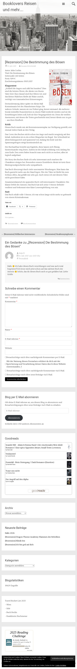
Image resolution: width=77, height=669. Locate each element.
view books (29, 650)
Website (8, 348)
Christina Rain (11, 473)
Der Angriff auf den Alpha (17, 479)
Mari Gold (9, 450)
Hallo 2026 (10, 533)
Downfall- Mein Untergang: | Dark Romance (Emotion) (30, 462)
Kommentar (11, 301)
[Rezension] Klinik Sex (15, 541)
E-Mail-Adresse (12, 339)
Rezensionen (13, 224)
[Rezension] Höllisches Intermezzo (18, 234)
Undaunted (11, 454)
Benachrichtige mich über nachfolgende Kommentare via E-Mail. (36, 371)
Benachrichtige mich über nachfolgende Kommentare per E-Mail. (35, 357)
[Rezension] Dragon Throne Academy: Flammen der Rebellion (32, 537)
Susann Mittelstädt (28, 66)
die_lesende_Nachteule (19, 640)
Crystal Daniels (11, 456)
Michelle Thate (11, 464)
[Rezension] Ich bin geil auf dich (19, 544)
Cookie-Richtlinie (60, 665)
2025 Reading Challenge (19, 634)
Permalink (23, 258)
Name (8, 330)
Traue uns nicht (13, 471)
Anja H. (22, 253)
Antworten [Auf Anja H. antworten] (65, 279)
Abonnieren (14, 418)
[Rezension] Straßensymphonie (60, 234)
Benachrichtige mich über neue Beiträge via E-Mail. (30, 375)
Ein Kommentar (29, 224)
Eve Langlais (10, 481)
